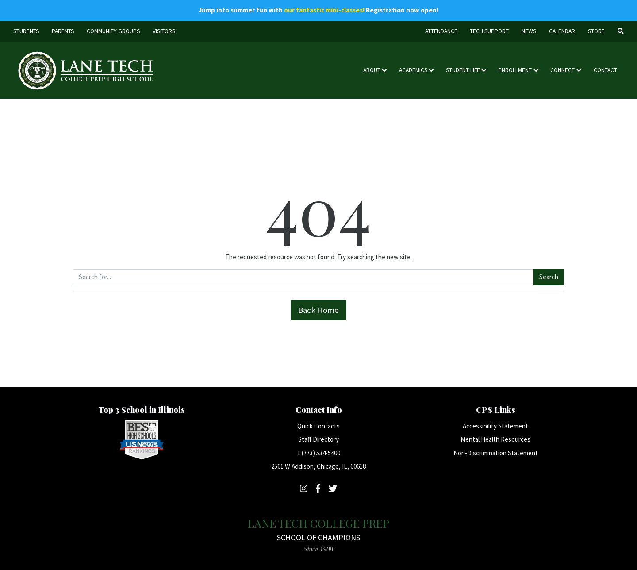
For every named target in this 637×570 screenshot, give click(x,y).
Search (548, 277)
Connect (562, 70)
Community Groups (113, 31)
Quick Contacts (318, 426)
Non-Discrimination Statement (495, 453)
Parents (63, 31)
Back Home (318, 310)
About (371, 70)
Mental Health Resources (495, 439)
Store (596, 31)
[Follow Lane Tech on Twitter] (333, 488)
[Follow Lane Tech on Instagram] (303, 488)
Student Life (463, 70)
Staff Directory (318, 439)
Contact (605, 70)
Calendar (562, 31)
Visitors (164, 31)
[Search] (620, 31)
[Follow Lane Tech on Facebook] (318, 488)
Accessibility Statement (495, 426)
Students (26, 31)
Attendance (441, 31)
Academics (413, 70)
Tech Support (489, 31)
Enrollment (515, 70)
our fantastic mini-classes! (324, 10)
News (529, 31)
